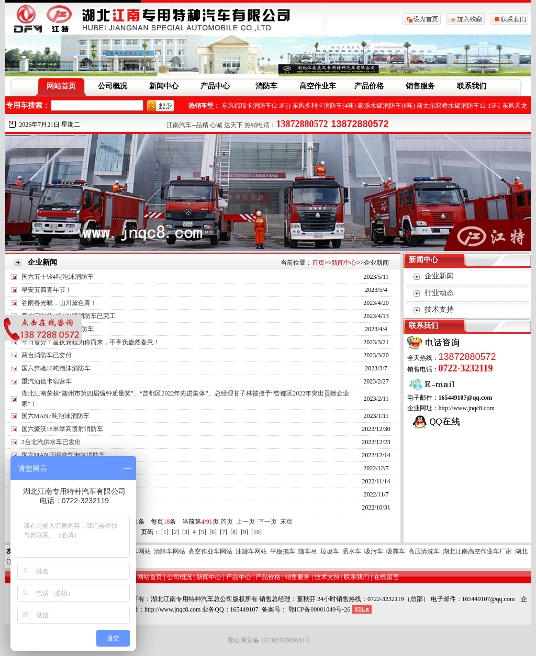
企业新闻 (439, 276)
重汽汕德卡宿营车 (46, 381)
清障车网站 (169, 551)
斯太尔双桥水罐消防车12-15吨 (458, 105)
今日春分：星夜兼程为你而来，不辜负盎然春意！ (90, 342)
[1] (165, 532)
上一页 (245, 521)
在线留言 (386, 577)
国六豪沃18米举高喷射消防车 (62, 429)
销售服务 (420, 86)
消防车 (266, 86)
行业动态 (439, 293)
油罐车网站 (251, 551)
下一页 (267, 521)
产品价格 (369, 86)
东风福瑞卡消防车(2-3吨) (256, 105)
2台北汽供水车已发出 (51, 442)
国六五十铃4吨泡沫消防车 (57, 276)
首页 (318, 262)
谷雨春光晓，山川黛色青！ (59, 303)
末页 (286, 521)
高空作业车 (317, 86)
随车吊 (307, 551)
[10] (256, 532)
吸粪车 (395, 551)
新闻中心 (163, 86)
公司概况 (112, 86)
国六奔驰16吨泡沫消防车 (56, 368)
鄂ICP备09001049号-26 (319, 609)
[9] (244, 532)
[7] (223, 532)
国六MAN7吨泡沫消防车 (55, 416)
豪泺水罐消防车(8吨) (386, 105)
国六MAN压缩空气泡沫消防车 (63, 455)
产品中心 (215, 86)
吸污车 (373, 551)
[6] (213, 532)
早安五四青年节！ (46, 289)
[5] (202, 532)
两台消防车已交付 (46, 355)
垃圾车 (329, 551)
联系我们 (471, 86)
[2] (175, 532)
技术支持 (439, 309)
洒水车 (351, 551)
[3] (185, 532)
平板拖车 (282, 551)
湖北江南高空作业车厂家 (477, 551)
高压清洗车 (424, 551)
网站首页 (61, 86)
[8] (234, 532)
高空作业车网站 (210, 551)
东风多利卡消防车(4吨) (324, 105)
